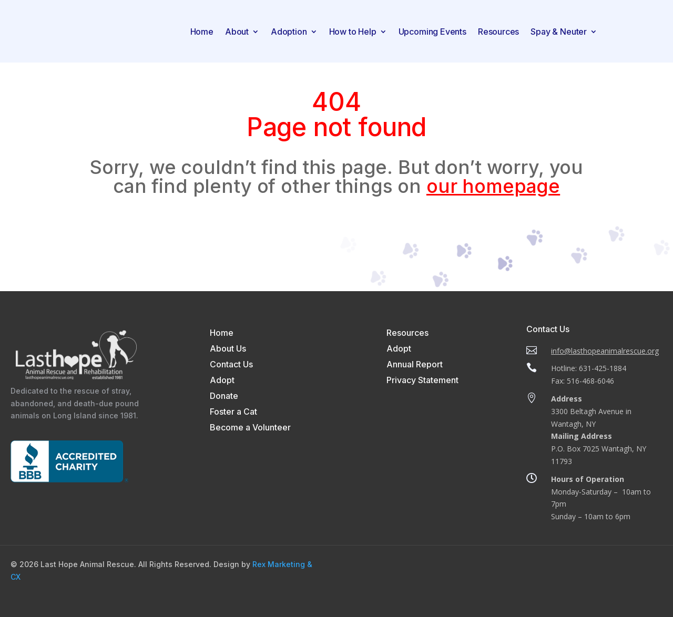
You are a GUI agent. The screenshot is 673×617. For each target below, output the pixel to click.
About (237, 31)
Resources (498, 31)
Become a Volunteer (250, 428)
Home (201, 31)
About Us (228, 349)
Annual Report (414, 365)
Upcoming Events (432, 31)
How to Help (352, 31)
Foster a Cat (233, 412)
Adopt (222, 380)
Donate (224, 396)
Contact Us (231, 365)
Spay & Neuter (559, 31)
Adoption (289, 31)
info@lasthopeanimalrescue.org (605, 351)
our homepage (493, 186)
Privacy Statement (422, 380)
